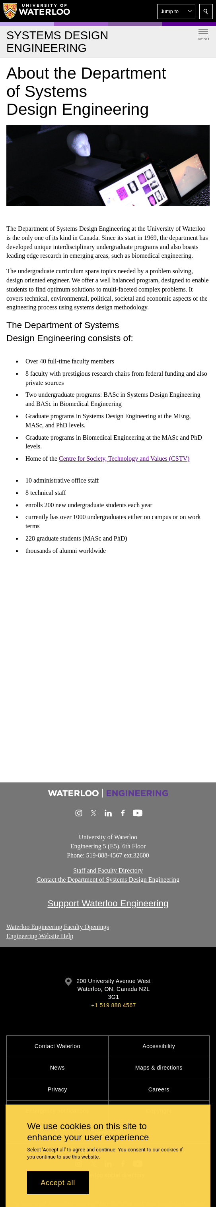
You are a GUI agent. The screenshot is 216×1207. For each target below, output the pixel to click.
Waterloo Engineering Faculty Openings (57, 926)
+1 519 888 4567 (113, 1005)
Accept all (58, 1183)
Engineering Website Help (39, 936)
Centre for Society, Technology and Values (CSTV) (124, 458)
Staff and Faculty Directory (108, 870)
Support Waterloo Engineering (107, 903)
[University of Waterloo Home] (37, 11)
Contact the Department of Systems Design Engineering (108, 880)
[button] (176, 11)
